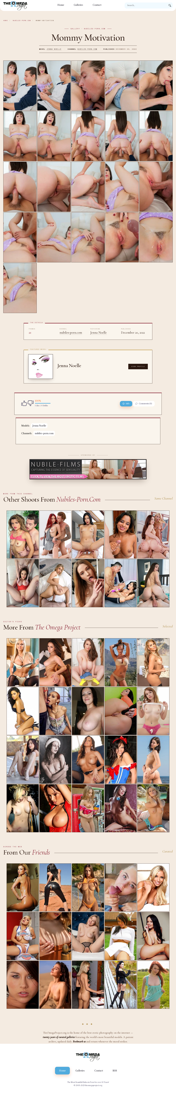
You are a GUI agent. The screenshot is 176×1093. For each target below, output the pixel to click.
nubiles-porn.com (22, 20)
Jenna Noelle (54, 49)
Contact (97, 5)
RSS (115, 1070)
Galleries (78, 5)
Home (60, 5)
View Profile (138, 366)
